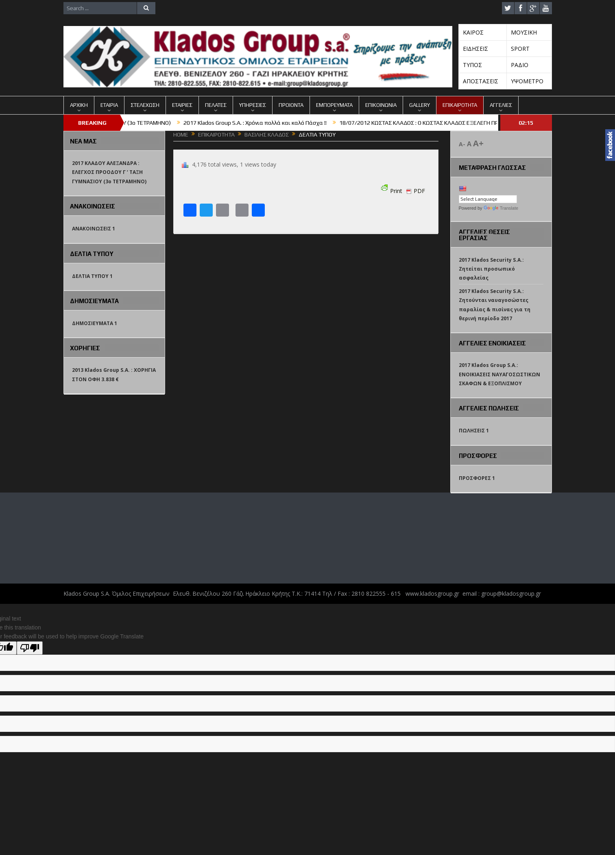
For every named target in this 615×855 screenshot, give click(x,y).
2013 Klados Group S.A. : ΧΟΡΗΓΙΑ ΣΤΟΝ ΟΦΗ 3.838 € (114, 374)
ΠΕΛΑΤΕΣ (216, 105)
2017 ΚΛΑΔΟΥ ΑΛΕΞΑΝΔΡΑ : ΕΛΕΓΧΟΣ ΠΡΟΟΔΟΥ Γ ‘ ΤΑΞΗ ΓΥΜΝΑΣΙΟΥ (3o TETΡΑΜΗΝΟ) (109, 172)
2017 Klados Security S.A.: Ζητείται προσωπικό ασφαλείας (491, 269)
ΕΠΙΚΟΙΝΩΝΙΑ (381, 105)
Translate (501, 208)
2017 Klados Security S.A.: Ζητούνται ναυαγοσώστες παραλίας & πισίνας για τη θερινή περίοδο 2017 (494, 305)
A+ (478, 143)
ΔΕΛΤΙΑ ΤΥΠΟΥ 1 (92, 276)
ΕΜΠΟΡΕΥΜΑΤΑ (334, 105)
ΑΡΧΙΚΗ (79, 105)
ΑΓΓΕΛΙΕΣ (501, 105)
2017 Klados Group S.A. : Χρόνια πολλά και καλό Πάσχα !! (267, 122)
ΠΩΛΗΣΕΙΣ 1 (474, 430)
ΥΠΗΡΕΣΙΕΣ (252, 105)
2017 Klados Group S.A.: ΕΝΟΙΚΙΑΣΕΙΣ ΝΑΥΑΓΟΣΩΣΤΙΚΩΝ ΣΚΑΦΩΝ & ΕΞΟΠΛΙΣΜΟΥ (499, 374)
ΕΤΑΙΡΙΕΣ (182, 105)
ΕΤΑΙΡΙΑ (109, 105)
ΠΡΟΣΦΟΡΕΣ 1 (477, 478)
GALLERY (419, 105)
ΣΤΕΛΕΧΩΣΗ (145, 105)
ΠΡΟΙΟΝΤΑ (291, 105)
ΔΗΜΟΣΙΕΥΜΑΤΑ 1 (94, 323)
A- (462, 144)
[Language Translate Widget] (488, 199)
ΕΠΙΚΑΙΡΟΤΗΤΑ (460, 105)
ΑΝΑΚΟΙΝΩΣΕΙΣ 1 (93, 228)
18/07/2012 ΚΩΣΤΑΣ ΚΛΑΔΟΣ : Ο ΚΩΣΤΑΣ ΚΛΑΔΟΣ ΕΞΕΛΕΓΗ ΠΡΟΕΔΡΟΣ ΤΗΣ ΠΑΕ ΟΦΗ (459, 122)
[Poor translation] (30, 648)
